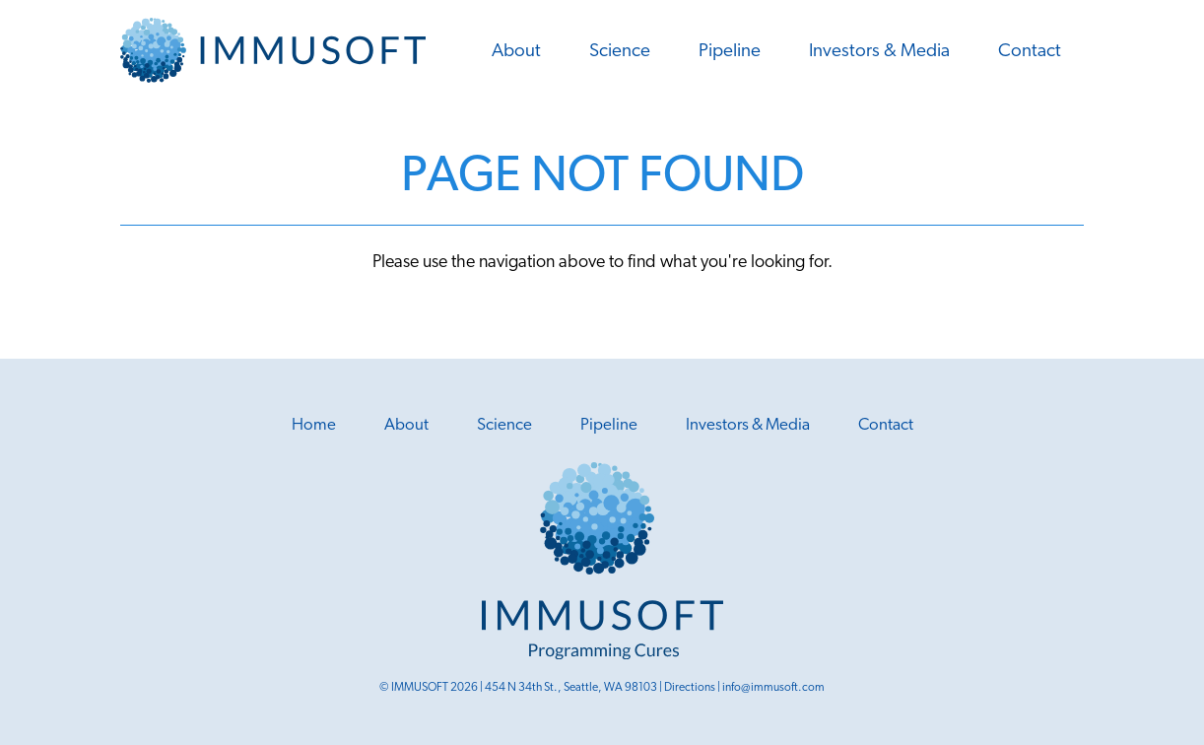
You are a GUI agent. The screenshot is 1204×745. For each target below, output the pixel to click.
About (516, 51)
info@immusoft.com (773, 688)
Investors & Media (879, 51)
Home (314, 425)
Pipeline (730, 51)
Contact (1029, 51)
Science (619, 51)
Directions (689, 688)
